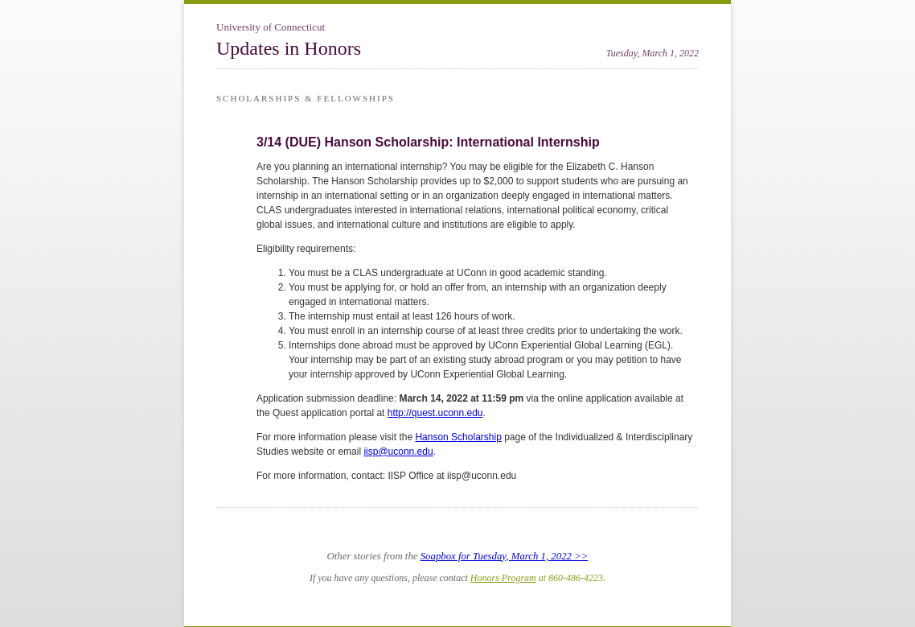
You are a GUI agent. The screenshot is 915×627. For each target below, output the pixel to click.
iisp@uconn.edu (398, 451)
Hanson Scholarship (458, 437)
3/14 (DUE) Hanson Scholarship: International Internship (428, 142)
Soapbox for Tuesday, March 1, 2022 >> (505, 556)
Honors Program (503, 578)
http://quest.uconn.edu (435, 413)
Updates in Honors (288, 48)
